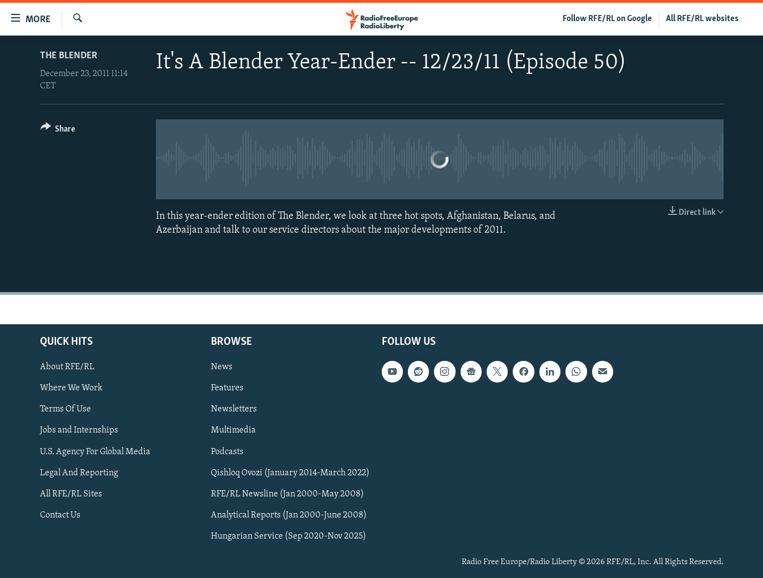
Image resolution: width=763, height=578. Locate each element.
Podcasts (227, 452)
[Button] (58, 130)
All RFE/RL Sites (71, 494)
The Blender (68, 56)
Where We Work (71, 388)
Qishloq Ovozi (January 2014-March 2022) (290, 473)
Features (227, 388)
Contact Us (60, 515)
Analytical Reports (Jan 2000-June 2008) (289, 515)
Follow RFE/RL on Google (607, 18)
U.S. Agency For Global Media (95, 452)
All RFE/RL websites (702, 18)
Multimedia (233, 430)
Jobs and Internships (79, 430)
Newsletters (234, 409)
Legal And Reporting (79, 473)
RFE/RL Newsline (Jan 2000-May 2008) (287, 494)
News (222, 367)
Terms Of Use (65, 409)
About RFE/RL (67, 367)
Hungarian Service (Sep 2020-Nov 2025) (288, 536)
